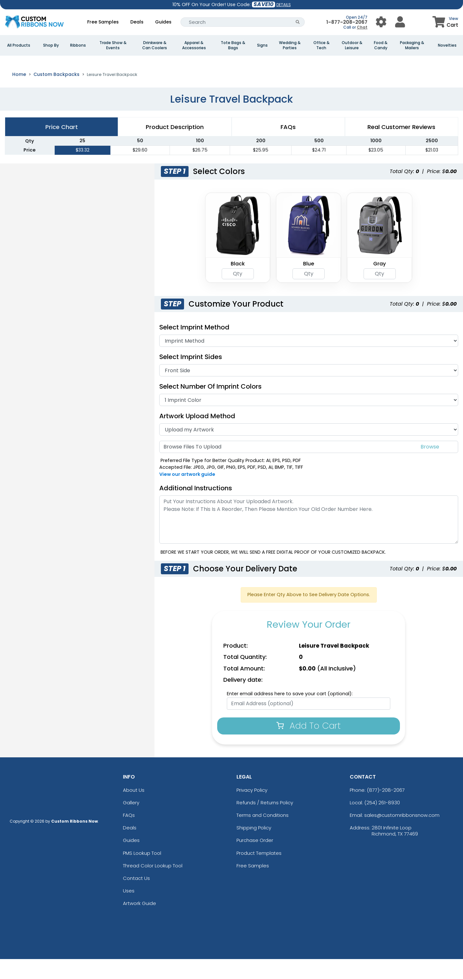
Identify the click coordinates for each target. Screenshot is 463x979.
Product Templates (259, 873)
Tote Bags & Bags (233, 45)
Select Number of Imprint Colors (210, 406)
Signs (262, 45)
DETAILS (283, 4)
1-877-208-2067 (346, 22)
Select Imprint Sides (190, 376)
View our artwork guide (187, 494)
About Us (133, 810)
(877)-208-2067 (386, 810)
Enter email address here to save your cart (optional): (290, 714)
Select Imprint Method (194, 347)
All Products (18, 45)
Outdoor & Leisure (352, 45)
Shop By (51, 45)
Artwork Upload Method (197, 435)
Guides (163, 22)
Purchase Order (254, 860)
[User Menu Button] (381, 22)
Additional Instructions (195, 508)
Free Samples (103, 22)
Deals (137, 22)
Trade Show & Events (112, 45)
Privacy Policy (251, 810)
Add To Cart (308, 745)
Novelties (447, 45)
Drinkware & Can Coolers (154, 45)
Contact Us (136, 898)
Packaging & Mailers (412, 45)
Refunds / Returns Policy (264, 822)
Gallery (131, 822)
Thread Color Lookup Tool (152, 885)
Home (19, 94)
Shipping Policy (253, 848)
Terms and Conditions (262, 835)
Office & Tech (321, 45)
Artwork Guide (139, 923)
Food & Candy (380, 45)
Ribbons (78, 45)
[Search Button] (298, 22)
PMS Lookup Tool (142, 873)
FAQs (129, 835)
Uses (128, 911)
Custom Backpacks (56, 94)
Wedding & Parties (290, 45)
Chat (362, 27)
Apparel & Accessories (194, 45)
